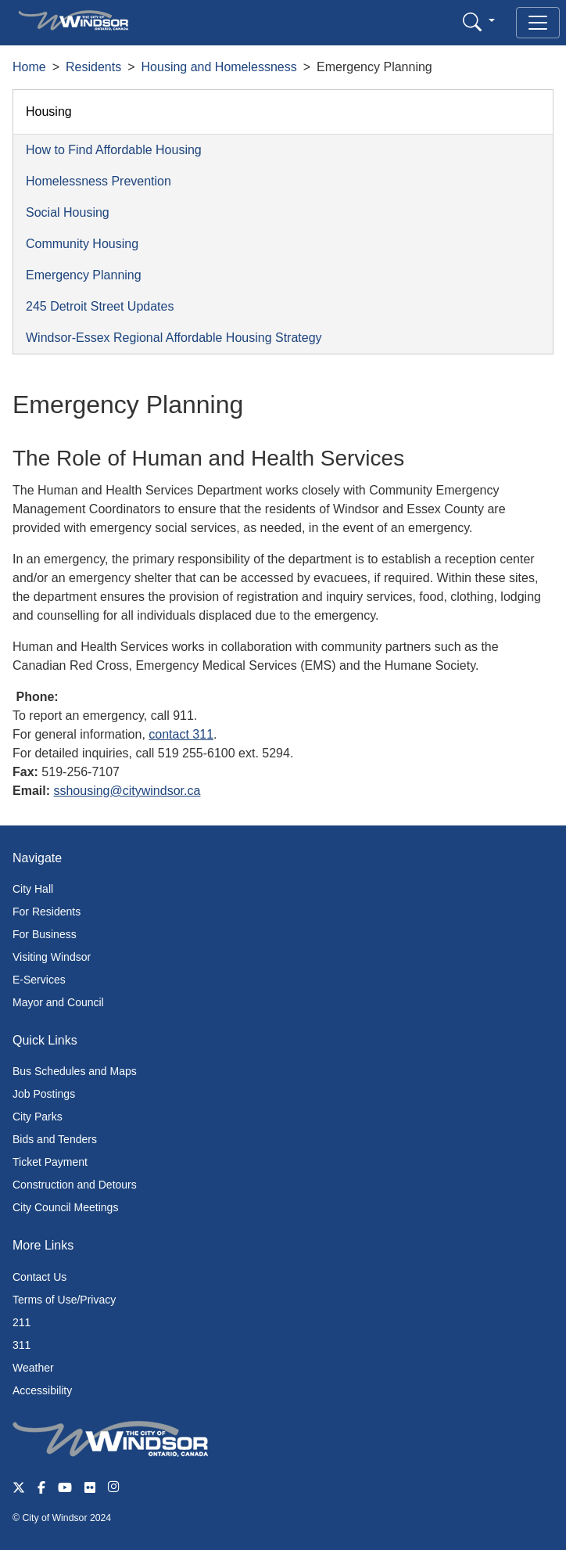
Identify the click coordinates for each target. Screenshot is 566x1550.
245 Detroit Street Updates (100, 306)
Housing (49, 111)
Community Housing (82, 243)
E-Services (39, 979)
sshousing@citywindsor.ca (126, 790)
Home (29, 67)
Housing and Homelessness (219, 67)
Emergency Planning (84, 275)
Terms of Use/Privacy (64, 1299)
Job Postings (44, 1094)
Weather (33, 1367)
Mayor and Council (58, 1002)
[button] (478, 21)
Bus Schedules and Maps (75, 1071)
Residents (93, 67)
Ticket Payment (50, 1162)
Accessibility (42, 1390)
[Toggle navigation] (538, 22)
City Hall (33, 889)
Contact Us (39, 1277)
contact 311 (181, 734)
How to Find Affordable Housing (114, 149)
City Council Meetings (65, 1207)
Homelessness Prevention (98, 181)
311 (21, 1345)
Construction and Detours (75, 1184)
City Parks (38, 1116)
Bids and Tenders (55, 1139)
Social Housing (67, 212)
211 (21, 1322)
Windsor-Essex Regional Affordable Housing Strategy (174, 337)
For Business (45, 934)
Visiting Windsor (52, 957)
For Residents (47, 911)
